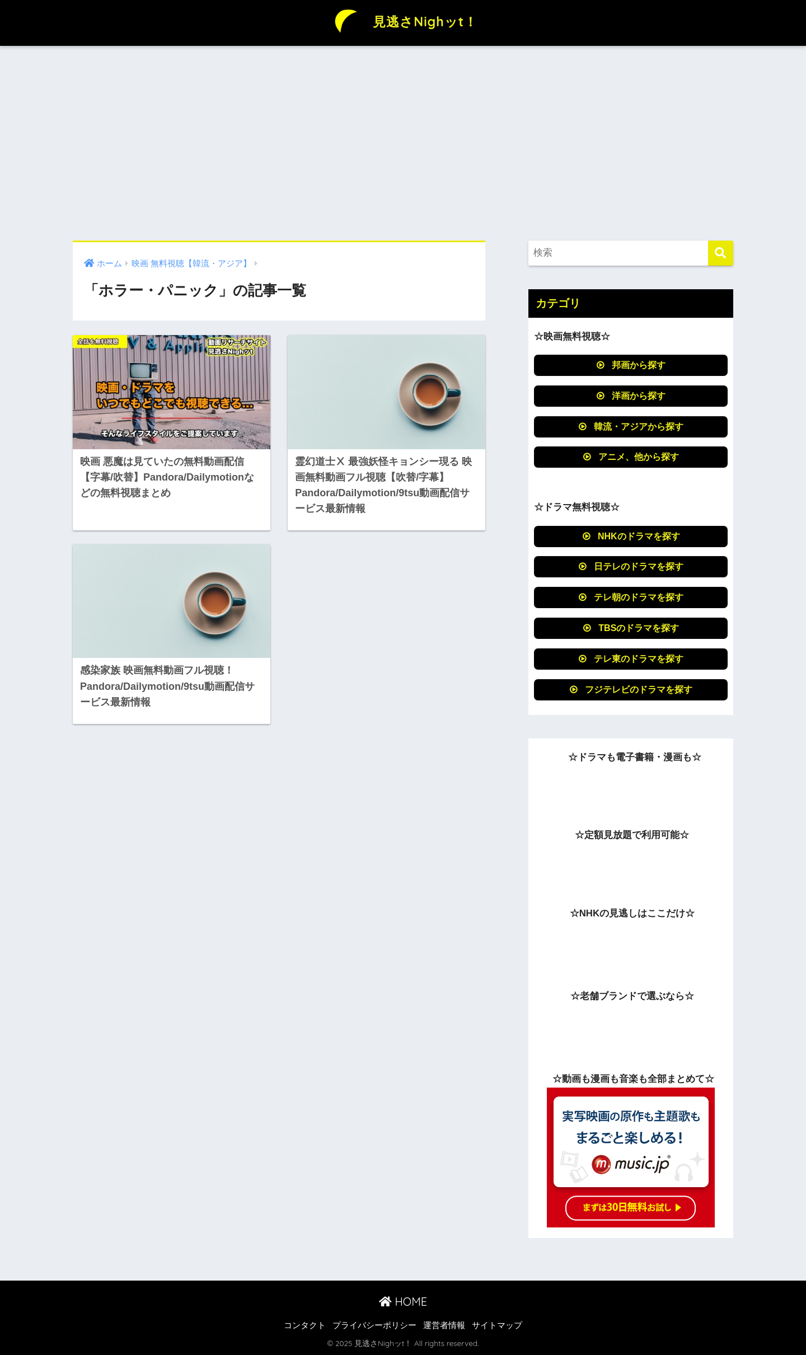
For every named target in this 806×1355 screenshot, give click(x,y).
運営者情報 (444, 1325)
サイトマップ (497, 1325)
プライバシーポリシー (374, 1325)
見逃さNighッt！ (403, 21)
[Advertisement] (403, 143)
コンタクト (305, 1325)
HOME (403, 1302)
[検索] (720, 253)
